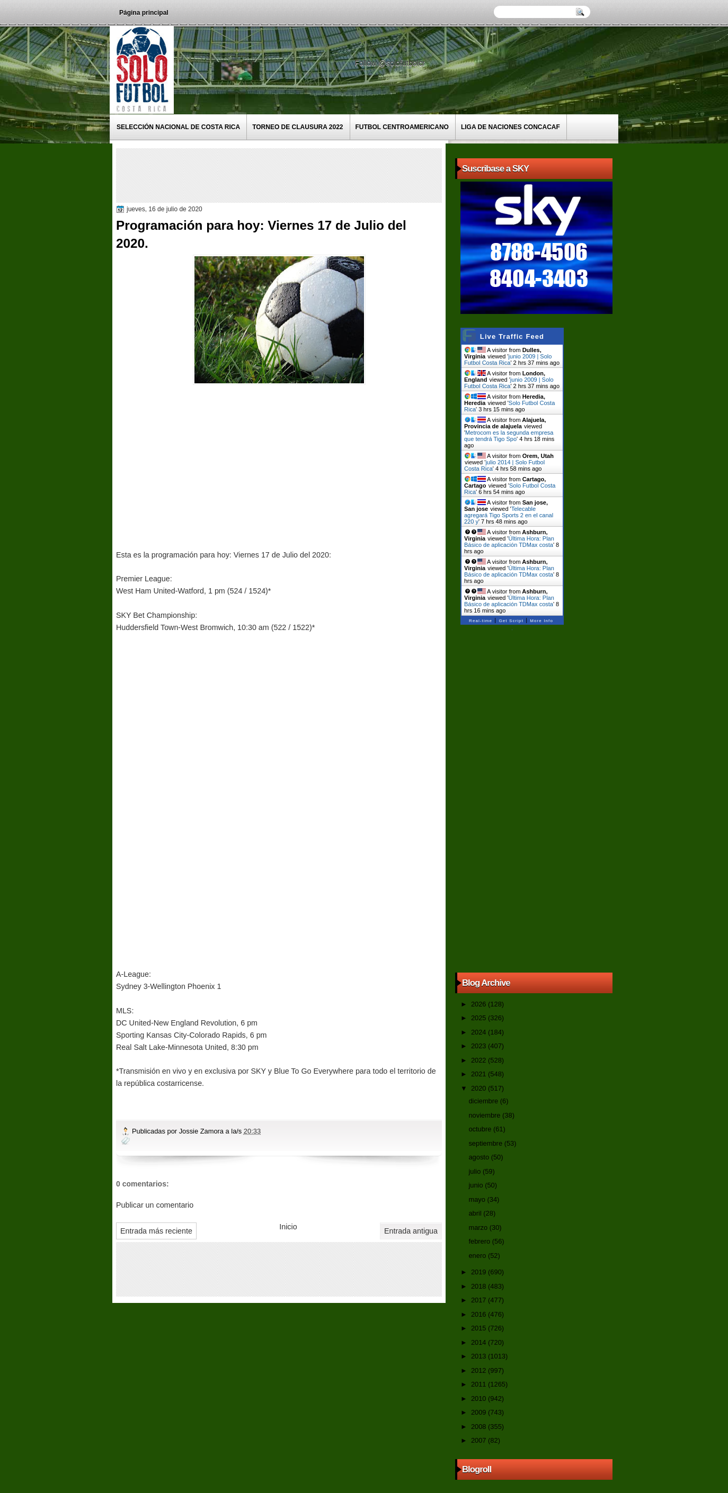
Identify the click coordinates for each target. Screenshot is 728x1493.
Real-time (480, 620)
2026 (479, 1004)
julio (475, 1171)
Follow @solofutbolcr (390, 63)
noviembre (485, 1115)
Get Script (511, 620)
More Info (541, 620)
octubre (480, 1129)
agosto (479, 1157)
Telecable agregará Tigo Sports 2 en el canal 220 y (508, 515)
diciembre (484, 1101)
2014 (479, 1342)
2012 (479, 1370)
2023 (479, 1046)
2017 (479, 1300)
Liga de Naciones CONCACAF (510, 127)
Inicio (288, 1226)
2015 (479, 1328)
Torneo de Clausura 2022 (297, 127)
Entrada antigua (411, 1231)
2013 (479, 1356)
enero (477, 1256)
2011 (479, 1384)
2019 (479, 1272)
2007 (479, 1440)
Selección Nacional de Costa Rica (178, 127)
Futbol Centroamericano (402, 127)
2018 (479, 1286)
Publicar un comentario (154, 1205)
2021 (479, 1074)
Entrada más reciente (156, 1231)
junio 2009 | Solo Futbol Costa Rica (508, 359)
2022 (479, 1060)
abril (475, 1213)
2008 (479, 1427)
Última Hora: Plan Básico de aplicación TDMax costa (509, 541)
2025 (479, 1018)
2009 (479, 1412)
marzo (478, 1227)
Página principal (143, 12)
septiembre (486, 1143)
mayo (477, 1199)
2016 (479, 1314)
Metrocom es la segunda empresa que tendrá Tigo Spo (508, 435)
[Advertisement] (311, 175)
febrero (480, 1241)
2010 (479, 1398)
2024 (479, 1032)
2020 (479, 1088)
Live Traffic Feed (512, 336)
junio (476, 1185)
